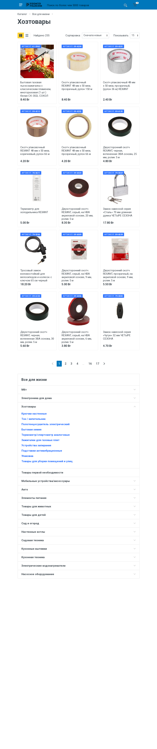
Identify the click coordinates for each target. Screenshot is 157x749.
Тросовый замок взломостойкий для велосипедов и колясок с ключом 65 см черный (36, 275)
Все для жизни (41, 14)
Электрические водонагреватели (43, 565)
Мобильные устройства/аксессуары (45, 481)
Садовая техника (32, 540)
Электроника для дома (36, 398)
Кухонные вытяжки (34, 548)
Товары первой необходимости (42, 472)
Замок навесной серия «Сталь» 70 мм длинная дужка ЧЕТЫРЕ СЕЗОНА (117, 212)
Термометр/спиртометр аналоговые (45, 434)
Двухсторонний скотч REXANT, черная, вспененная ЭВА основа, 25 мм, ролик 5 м (120, 152)
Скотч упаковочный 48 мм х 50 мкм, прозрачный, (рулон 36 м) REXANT (119, 86)
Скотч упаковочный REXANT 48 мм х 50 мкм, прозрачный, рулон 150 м (77, 86)
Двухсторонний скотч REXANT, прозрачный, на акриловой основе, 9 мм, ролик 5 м (118, 275)
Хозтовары (28, 406)
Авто (24, 489)
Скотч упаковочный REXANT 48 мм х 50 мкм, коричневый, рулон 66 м (35, 151)
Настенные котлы (33, 531)
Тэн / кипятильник (33, 419)
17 (97, 363)
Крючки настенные (34, 413)
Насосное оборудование (37, 574)
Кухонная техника (33, 557)
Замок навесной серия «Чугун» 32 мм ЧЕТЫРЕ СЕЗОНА (117, 335)
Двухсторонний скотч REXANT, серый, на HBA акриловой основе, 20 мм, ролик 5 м (77, 214)
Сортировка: (73, 35)
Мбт (24, 389)
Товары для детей (33, 515)
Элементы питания (33, 498)
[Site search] (83, 5)
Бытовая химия (31, 429)
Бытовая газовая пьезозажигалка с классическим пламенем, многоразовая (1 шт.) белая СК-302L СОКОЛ (35, 89)
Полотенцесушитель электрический (45, 424)
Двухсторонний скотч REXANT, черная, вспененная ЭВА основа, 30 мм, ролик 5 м (37, 337)
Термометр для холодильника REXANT (34, 210)
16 (90, 363)
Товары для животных (36, 506)
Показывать (121, 35)
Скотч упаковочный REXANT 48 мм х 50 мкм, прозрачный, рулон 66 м (76, 151)
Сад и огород (30, 523)
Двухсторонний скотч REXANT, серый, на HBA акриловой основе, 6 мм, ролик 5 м (77, 337)
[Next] (104, 364)
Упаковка (27, 456)
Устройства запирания (36, 445)
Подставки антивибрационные (41, 450)
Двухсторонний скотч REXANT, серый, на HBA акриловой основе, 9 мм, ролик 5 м (77, 275)
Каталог (22, 14)
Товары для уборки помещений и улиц (47, 461)
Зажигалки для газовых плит (40, 440)
